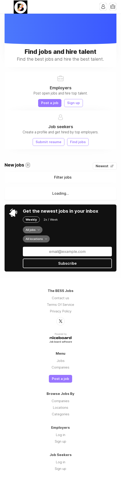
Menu (8, 6)
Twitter (60, 321)
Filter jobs (62, 177)
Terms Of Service (60, 304)
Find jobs (78, 142)
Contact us (60, 298)
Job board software (60, 342)
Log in (60, 435)
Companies (60, 367)
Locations (60, 407)
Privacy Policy (60, 311)
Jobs (61, 361)
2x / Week (51, 219)
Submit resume (48, 142)
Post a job (49, 103)
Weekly (31, 219)
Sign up (73, 103)
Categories (60, 414)
